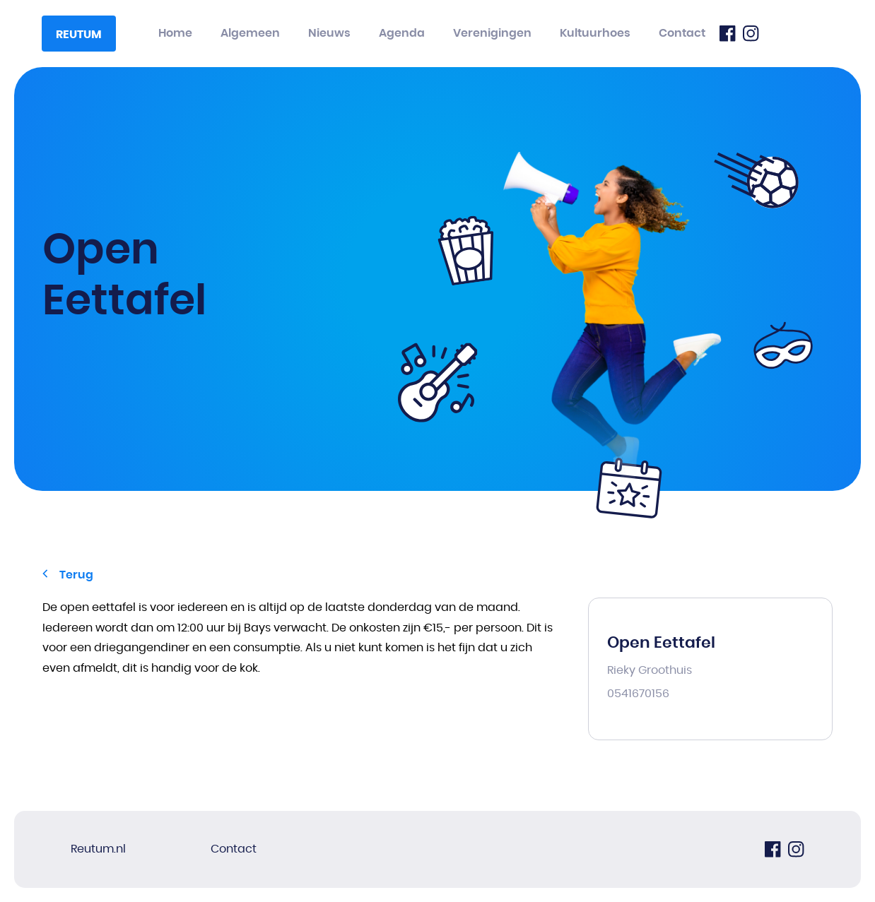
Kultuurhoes (595, 33)
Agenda (402, 33)
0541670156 (638, 693)
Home (175, 33)
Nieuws (329, 33)
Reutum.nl (98, 849)
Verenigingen (492, 33)
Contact (682, 33)
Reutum (79, 34)
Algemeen (250, 33)
